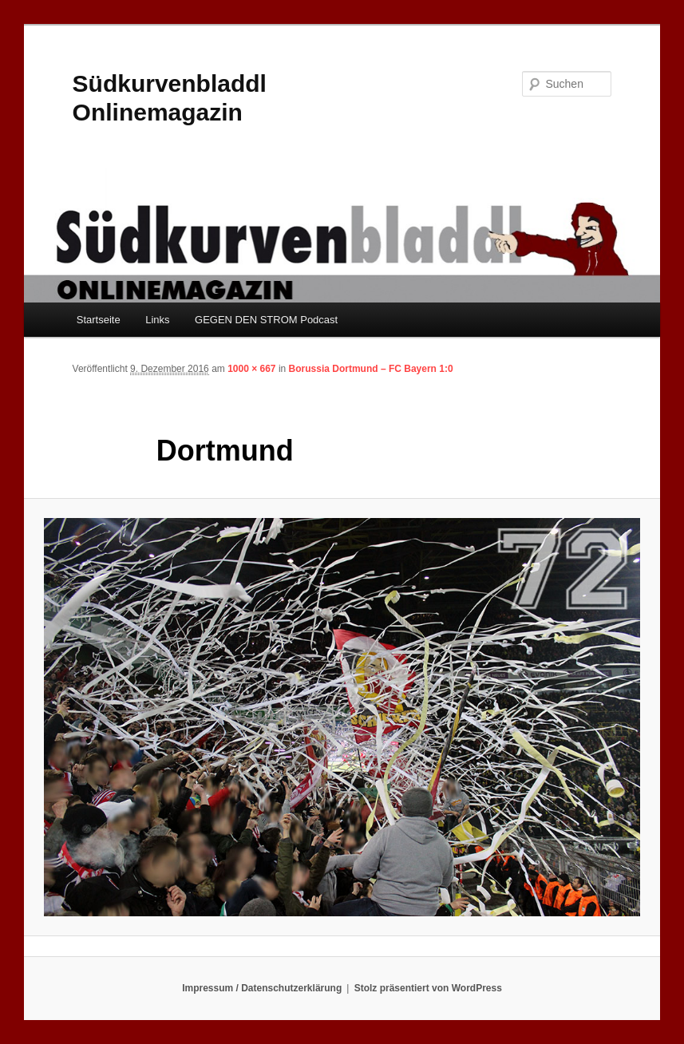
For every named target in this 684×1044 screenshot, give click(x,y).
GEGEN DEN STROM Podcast (266, 320)
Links (157, 320)
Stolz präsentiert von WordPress (428, 988)
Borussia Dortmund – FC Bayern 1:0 (371, 368)
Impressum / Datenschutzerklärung (262, 988)
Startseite (99, 320)
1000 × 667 (251, 368)
